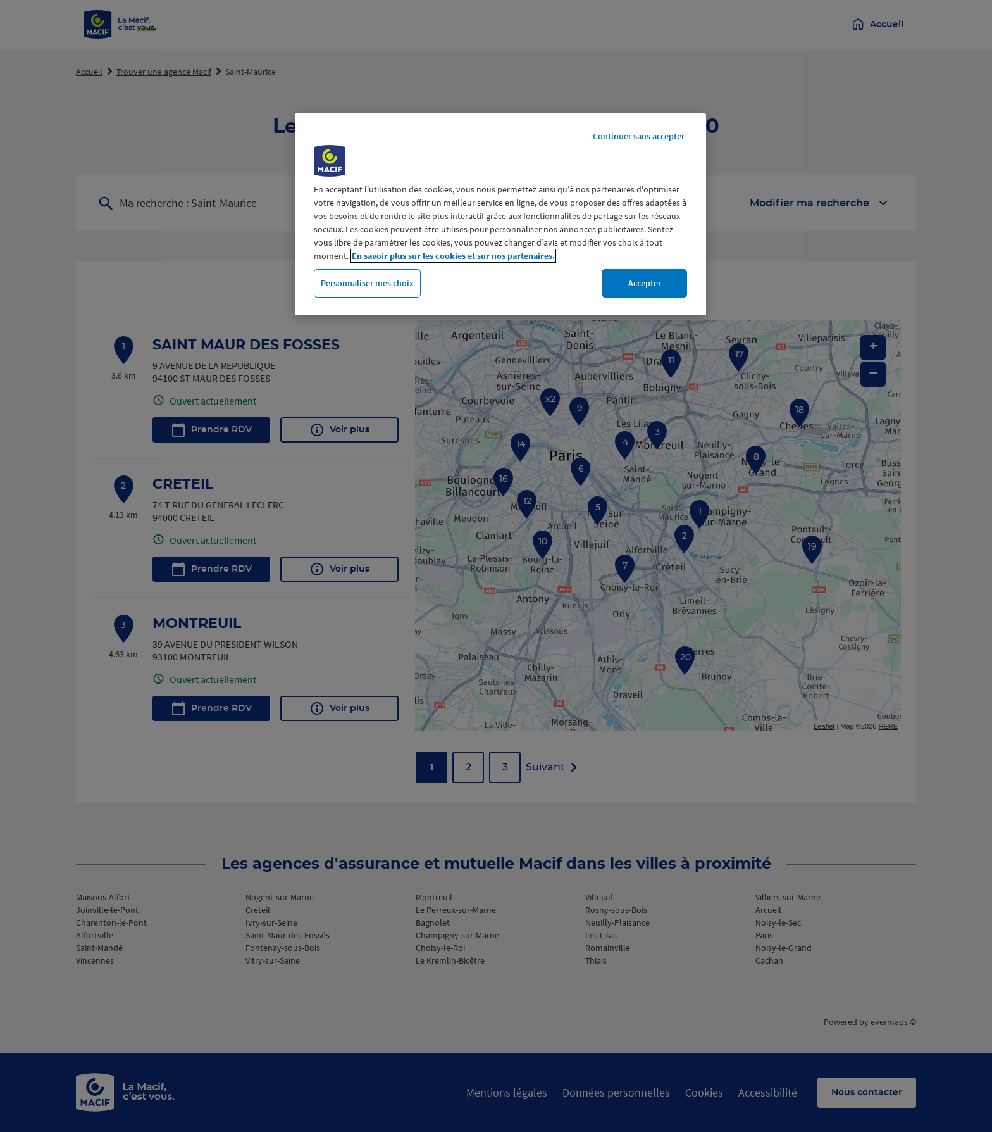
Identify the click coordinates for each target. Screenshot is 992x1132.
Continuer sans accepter (639, 136)
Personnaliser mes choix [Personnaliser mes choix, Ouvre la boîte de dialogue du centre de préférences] (367, 283)
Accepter (644, 283)
